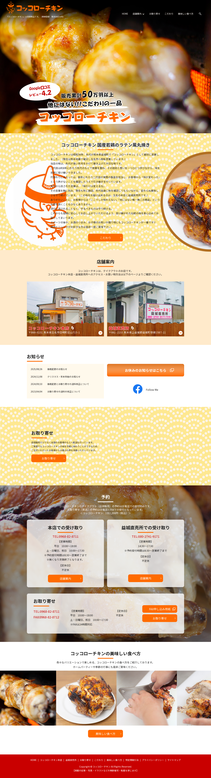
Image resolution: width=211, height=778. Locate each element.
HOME (125, 13)
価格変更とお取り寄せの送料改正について (68, 384)
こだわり (169, 13)
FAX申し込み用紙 (160, 609)
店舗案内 (137, 13)
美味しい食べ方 (185, 13)
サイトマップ (174, 760)
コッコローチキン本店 (51, 760)
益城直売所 (71, 760)
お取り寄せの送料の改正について (63, 391)
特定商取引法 (132, 760)
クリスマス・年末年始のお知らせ (63, 376)
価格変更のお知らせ (57, 369)
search (200, 13)
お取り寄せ (154, 13)
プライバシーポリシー (153, 760)
